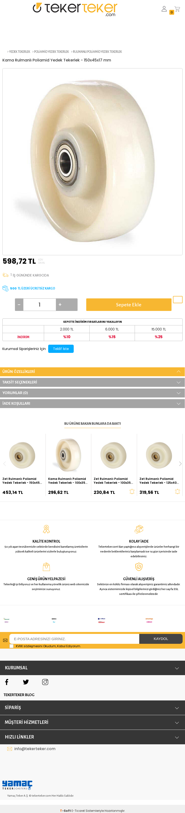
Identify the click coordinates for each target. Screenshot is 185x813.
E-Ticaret (78, 804)
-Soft (66, 804)
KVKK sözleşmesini (29, 640)
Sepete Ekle (128, 304)
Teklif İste (61, 348)
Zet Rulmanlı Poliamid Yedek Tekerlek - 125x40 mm (158, 481)
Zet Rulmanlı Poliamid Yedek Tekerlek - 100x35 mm (112, 481)
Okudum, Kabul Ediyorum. (45, 640)
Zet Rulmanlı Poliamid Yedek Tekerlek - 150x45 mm (21, 481)
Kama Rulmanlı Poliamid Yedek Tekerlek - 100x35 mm (67, 481)
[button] (180, 463)
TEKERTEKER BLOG (19, 688)
